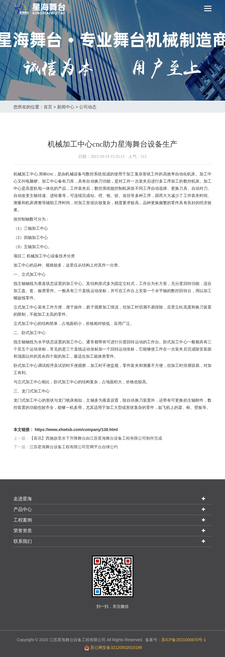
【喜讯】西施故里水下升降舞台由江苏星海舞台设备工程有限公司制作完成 (96, 438)
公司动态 (87, 106)
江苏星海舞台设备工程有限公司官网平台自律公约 (74, 447)
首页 (48, 106)
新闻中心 (65, 106)
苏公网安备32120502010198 (116, 647)
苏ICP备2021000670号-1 (183, 639)
